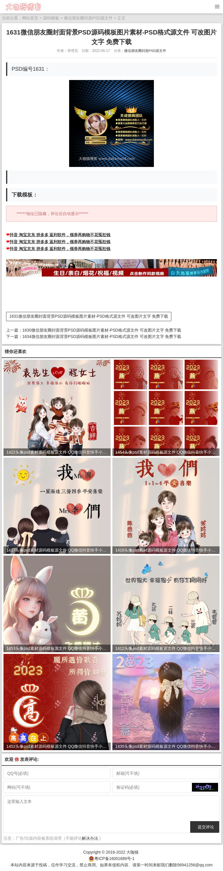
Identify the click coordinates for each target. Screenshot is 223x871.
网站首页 (30, 18)
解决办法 (90, 837)
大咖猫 (132, 851)
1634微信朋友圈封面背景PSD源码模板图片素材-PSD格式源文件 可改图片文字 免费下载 (102, 335)
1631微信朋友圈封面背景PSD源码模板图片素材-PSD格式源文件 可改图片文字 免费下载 (89, 316)
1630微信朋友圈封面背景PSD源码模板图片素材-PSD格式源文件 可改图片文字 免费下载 (102, 329)
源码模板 (51, 18)
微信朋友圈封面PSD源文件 (88, 18)
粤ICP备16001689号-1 (114, 857)
